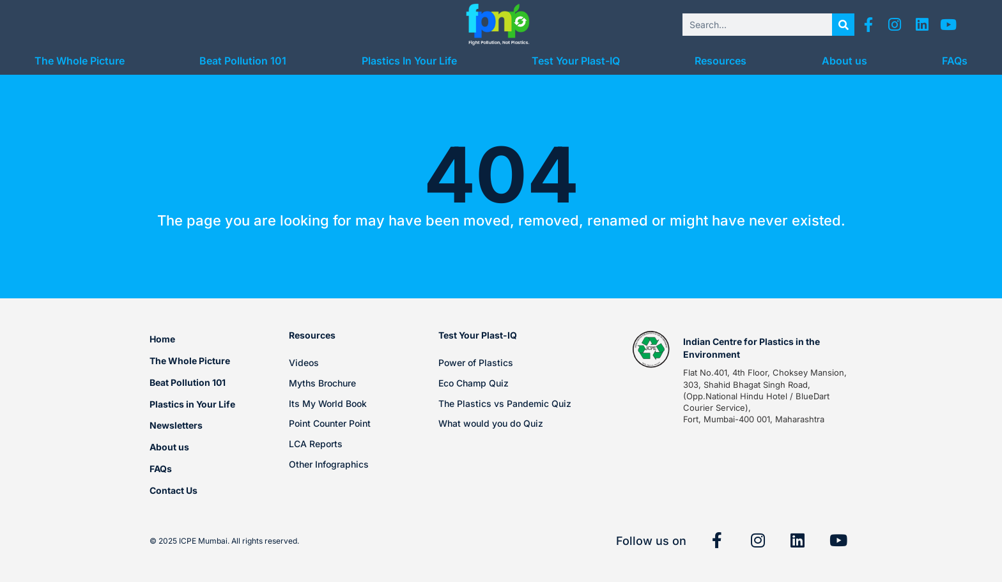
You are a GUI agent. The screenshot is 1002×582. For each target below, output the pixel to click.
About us (844, 60)
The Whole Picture (80, 60)
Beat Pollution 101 (242, 60)
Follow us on (651, 541)
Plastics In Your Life (409, 60)
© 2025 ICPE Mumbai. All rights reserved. (224, 541)
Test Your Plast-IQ (576, 60)
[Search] (843, 24)
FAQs (954, 60)
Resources (720, 60)
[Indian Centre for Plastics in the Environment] (651, 349)
